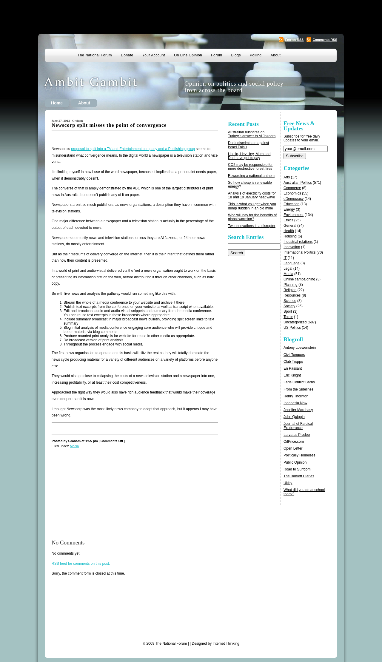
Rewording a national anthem (251, 176)
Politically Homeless (299, 455)
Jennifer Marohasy (298, 410)
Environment (294, 215)
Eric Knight (292, 375)
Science (290, 301)
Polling (256, 55)
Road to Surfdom (297, 469)
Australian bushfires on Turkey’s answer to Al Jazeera (251, 134)
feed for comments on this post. (81, 563)
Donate (127, 55)
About (276, 55)
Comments (324, 39)
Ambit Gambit (99, 87)
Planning (291, 285)
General (290, 225)
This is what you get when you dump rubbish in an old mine (252, 206)
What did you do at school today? (304, 492)
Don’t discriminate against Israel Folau (248, 145)
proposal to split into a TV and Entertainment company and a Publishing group (133, 149)
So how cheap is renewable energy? (250, 184)
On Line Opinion (188, 55)
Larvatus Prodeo (297, 435)
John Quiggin (294, 417)
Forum (216, 55)
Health (289, 231)
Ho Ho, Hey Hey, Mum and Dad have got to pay (249, 156)
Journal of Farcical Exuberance (298, 426)
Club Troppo (293, 361)
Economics (292, 193)
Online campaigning (299, 279)
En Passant (293, 368)
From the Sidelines (298, 389)
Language (291, 263)
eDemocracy (294, 199)
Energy (289, 209)
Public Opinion (295, 462)
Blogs (236, 55)
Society (289, 306)
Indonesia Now (295, 403)
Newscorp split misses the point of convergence (109, 125)
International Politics (299, 252)
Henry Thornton (296, 396)
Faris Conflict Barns (299, 382)
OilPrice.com (294, 441)
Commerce (292, 188)
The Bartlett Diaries (299, 476)
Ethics (288, 220)
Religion (290, 290)
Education (291, 204)
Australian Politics (298, 182)
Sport (288, 311)
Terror (288, 317)
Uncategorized (295, 322)
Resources (292, 295)
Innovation (292, 247)
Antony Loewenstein (300, 347)
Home (57, 103)
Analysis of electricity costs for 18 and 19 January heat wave (252, 195)
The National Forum (95, 55)
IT (285, 258)
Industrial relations (298, 242)
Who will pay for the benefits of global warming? (252, 217)
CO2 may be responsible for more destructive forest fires (250, 167)
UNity (288, 483)
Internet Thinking (226, 643)
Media (74, 446)
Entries (294, 39)
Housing (290, 236)
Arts (287, 177)
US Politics (292, 327)
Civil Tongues (294, 355)
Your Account (153, 55)
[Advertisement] (191, 16)
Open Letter (293, 448)
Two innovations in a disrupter (251, 226)
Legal (288, 268)
